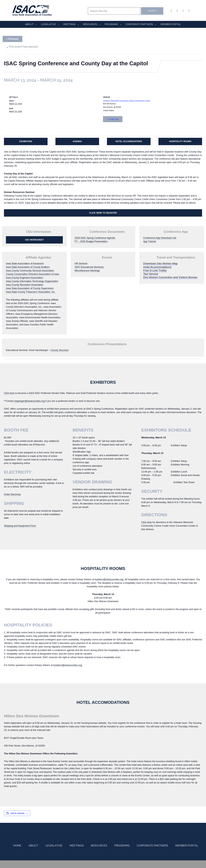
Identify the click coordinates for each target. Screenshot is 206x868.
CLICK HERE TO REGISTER (103, 213)
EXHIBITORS (25, 141)
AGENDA (77, 141)
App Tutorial (149, 241)
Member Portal (171, 24)
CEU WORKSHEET (34, 240)
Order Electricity (12, 494)
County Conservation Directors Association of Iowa (32, 274)
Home (17, 845)
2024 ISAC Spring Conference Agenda (95, 238)
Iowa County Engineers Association (24, 277)
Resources (90, 24)
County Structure (59, 350)
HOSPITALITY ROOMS (180, 141)
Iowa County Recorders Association (24, 284)
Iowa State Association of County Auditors (28, 267)
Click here (30, 203)
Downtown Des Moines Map (160, 263)
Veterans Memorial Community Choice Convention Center (126, 101)
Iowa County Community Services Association (30, 270)
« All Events (12, 39)
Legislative (48, 24)
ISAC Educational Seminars (89, 267)
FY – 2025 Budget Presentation (91, 241)
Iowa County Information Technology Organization (32, 281)
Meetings (69, 24)
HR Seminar (81, 263)
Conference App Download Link (159, 238)
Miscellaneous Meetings (87, 270)
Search (152, 11)
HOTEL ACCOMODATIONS (128, 141)
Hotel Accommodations (157, 266)
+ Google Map (113, 119)
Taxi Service (150, 273)
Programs (111, 24)
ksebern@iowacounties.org (109, 579)
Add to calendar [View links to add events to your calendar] (18, 813)
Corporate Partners (139, 24)
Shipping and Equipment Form (20, 526)
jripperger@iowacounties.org (30, 401)
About (29, 24)
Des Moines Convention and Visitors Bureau (170, 277)
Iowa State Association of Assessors (25, 263)
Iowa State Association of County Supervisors (30, 288)
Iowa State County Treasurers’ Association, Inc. (30, 292)
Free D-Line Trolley (155, 270)
